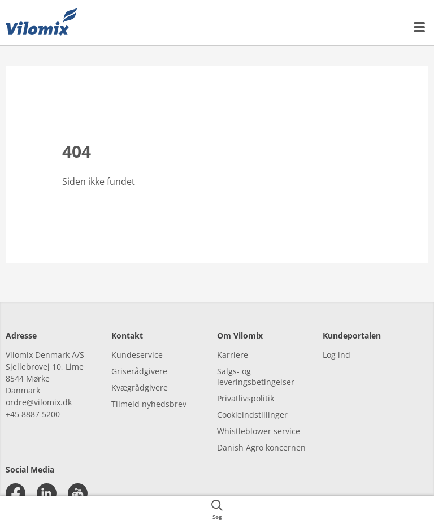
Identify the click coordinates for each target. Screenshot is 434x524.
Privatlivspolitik (245, 398)
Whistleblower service (258, 431)
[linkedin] (47, 493)
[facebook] (15, 493)
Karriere (232, 354)
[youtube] (78, 493)
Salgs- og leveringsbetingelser (255, 376)
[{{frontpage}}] (41, 22)
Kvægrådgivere (139, 387)
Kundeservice (137, 354)
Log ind (336, 354)
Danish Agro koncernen (261, 447)
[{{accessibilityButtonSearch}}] (217, 510)
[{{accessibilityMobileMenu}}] (420, 27)
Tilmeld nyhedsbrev (148, 404)
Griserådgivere (139, 371)
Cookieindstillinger (252, 414)
